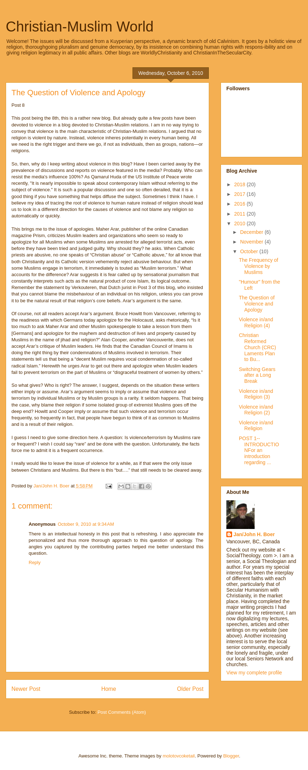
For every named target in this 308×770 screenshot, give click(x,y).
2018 (240, 184)
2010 (240, 223)
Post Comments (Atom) (121, 712)
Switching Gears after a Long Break (257, 375)
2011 (240, 214)
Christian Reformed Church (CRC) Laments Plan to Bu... (257, 347)
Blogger (231, 756)
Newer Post (25, 689)
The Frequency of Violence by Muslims (258, 266)
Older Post (190, 689)
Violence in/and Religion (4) (256, 322)
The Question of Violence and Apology (257, 304)
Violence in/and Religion (256, 426)
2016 (240, 204)
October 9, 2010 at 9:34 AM (86, 524)
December (252, 232)
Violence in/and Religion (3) (256, 394)
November (252, 242)
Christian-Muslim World (80, 26)
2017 (240, 194)
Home (108, 689)
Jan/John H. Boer (254, 534)
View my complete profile (254, 672)
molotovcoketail (179, 756)
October (249, 251)
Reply (34, 562)
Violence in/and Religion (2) (256, 410)
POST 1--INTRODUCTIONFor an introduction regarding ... (259, 450)
